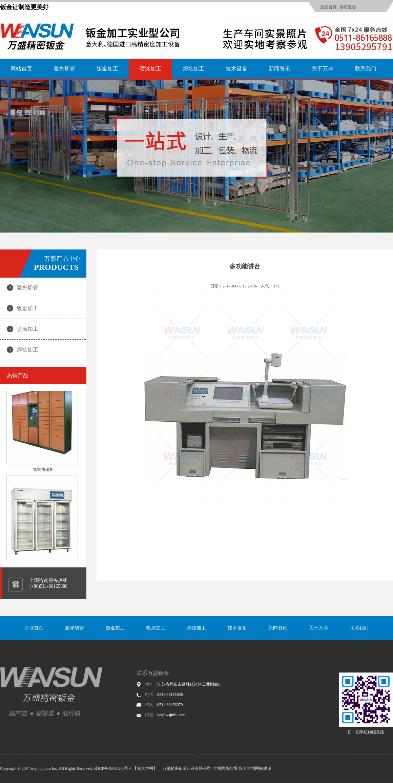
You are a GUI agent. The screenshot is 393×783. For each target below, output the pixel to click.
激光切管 (64, 69)
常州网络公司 (225, 768)
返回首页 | (329, 7)
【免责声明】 (145, 768)
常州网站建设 (259, 768)
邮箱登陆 (347, 7)
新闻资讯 (279, 69)
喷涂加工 (150, 69)
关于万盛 (322, 69)
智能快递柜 (43, 472)
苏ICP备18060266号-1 (113, 768)
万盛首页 (33, 627)
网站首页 (21, 69)
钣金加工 (107, 69)
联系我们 (365, 69)
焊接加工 (193, 69)
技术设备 (236, 69)
